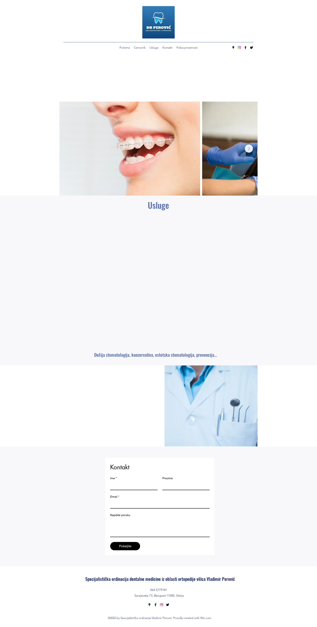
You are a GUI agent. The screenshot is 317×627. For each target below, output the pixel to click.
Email (114, 496)
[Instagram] (239, 48)
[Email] (158, 504)
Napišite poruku (120, 515)
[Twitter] (251, 48)
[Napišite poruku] (160, 527)
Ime (113, 478)
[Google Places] (233, 48)
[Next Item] (249, 149)
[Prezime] (184, 486)
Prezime (167, 478)
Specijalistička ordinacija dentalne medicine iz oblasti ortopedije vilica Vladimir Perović (160, 579)
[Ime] (132, 486)
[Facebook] (245, 48)
